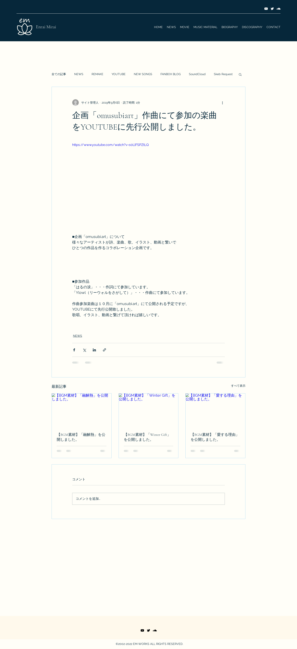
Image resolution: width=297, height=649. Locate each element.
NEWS (78, 74)
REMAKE (97, 74)
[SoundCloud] (278, 9)
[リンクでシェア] (104, 350)
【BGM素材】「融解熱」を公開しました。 (81, 437)
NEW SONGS (143, 74)
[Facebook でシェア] (74, 350)
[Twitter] (272, 9)
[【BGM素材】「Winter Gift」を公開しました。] (148, 410)
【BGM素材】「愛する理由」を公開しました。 (215, 437)
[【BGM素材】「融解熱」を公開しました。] (81, 410)
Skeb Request (223, 74)
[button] (240, 74)
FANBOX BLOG (170, 74)
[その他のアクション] (222, 102)
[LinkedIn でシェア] (94, 350)
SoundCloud (197, 74)
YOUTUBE (119, 74)
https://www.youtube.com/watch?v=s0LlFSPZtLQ (110, 145)
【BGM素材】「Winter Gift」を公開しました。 (147, 437)
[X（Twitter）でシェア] (84, 350)
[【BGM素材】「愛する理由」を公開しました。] (215, 410)
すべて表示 (238, 385)
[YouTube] (266, 9)
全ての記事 (59, 74)
